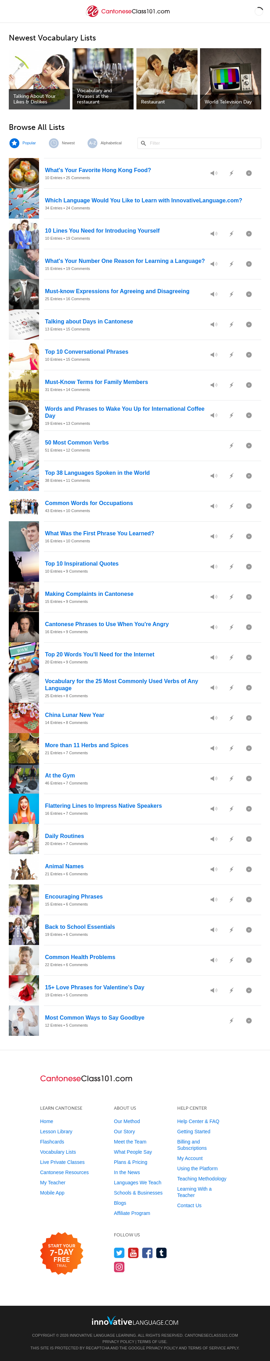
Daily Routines (64, 836)
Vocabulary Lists (58, 1152)
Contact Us (189, 1205)
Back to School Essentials (80, 927)
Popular (29, 143)
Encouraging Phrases (74, 897)
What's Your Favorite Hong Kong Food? (98, 170)
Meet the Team (130, 1142)
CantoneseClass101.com (211, 1335)
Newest (68, 143)
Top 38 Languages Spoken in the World (97, 473)
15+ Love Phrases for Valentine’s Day (94, 987)
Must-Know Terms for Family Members (96, 382)
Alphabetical (111, 143)
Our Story (124, 1131)
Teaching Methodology (201, 1179)
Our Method (127, 1121)
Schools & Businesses (138, 1193)
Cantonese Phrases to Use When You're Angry (107, 624)
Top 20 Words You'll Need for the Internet (99, 654)
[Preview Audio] (213, 173)
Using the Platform (197, 1168)
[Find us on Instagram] (119, 1266)
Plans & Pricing (130, 1162)
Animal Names (64, 866)
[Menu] (11, 11)
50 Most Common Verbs (77, 443)
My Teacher (52, 1182)
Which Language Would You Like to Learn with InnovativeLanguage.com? (143, 200)
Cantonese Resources (64, 1172)
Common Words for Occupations (89, 503)
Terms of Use (152, 1342)
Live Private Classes (62, 1162)
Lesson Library (56, 1131)
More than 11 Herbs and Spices (86, 745)
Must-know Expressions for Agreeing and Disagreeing (117, 291)
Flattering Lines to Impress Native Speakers (103, 806)
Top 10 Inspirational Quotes (82, 564)
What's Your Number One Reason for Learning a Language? (125, 261)
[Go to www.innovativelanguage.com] (135, 1320)
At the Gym (60, 776)
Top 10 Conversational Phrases (86, 352)
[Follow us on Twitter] (119, 1252)
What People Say (133, 1152)
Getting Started (193, 1131)
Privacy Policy (118, 1342)
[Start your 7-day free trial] (61, 1253)
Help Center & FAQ (198, 1121)
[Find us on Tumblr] (161, 1252)
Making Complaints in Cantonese (89, 594)
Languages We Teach (137, 1182)
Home (46, 1121)
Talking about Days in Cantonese (89, 322)
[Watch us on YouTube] (133, 1252)
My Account (189, 1158)
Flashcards (52, 1142)
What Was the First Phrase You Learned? (99, 533)
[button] (259, 11)
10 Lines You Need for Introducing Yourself (102, 231)
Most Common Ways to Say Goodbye (94, 1018)
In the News (127, 1172)
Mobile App (52, 1193)
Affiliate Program (132, 1213)
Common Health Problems (80, 957)
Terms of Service (207, 1348)
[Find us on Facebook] (147, 1252)
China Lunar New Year (74, 715)
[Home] (128, 16)
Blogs (120, 1203)
